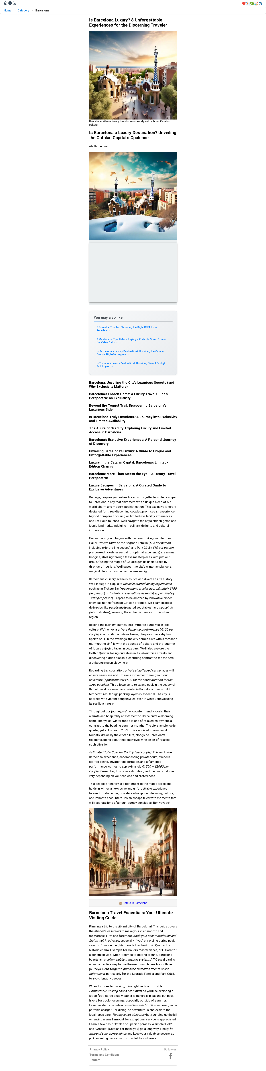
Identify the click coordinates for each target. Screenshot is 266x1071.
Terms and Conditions (104, 1054)
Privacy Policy (99, 1049)
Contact (94, 1060)
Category (23, 10)
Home (7, 10)
